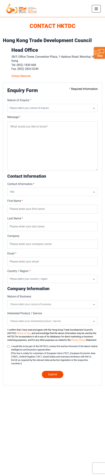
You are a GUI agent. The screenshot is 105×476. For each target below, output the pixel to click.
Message (14, 117)
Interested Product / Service (24, 313)
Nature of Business (19, 296)
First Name (15, 201)
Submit (52, 374)
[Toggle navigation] (96, 9)
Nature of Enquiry (19, 100)
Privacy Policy (78, 340)
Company (13, 236)
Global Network (21, 76)
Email (11, 253)
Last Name (15, 218)
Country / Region (18, 271)
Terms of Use (23, 333)
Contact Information (21, 184)
